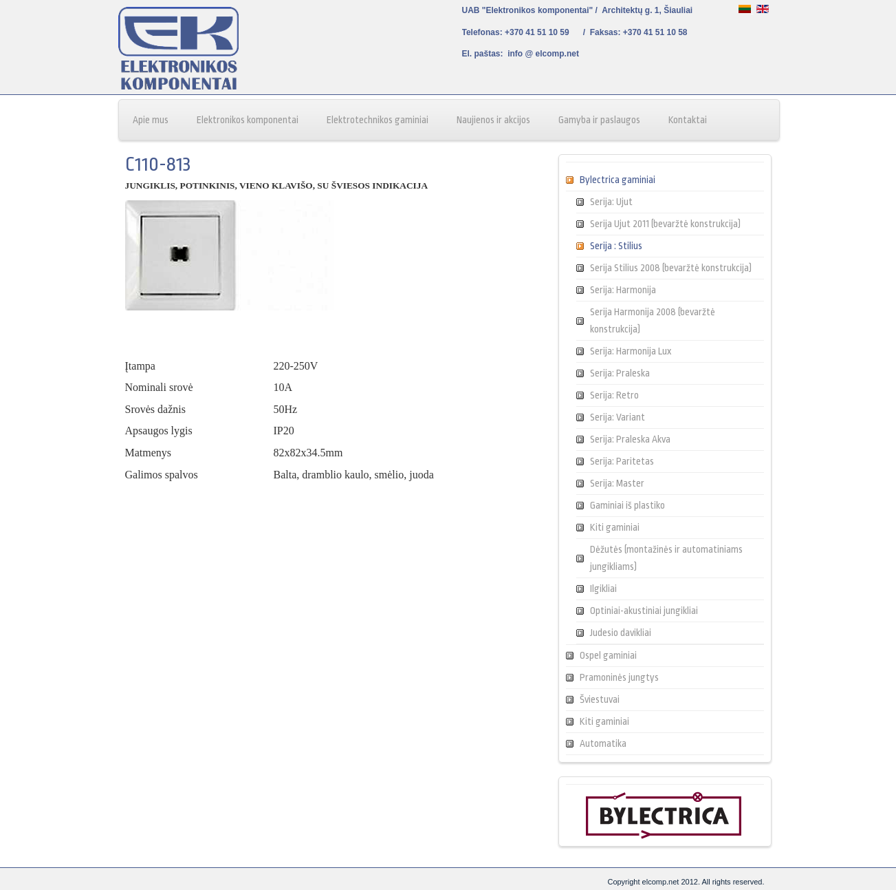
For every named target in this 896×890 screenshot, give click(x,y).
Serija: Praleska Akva (630, 439)
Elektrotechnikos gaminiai (377, 119)
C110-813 (157, 164)
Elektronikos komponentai (247, 119)
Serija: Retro (614, 395)
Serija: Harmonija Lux (630, 351)
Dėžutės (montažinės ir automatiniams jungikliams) (666, 558)
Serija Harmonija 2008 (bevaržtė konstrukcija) (652, 320)
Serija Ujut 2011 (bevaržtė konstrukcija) (665, 223)
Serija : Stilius (616, 245)
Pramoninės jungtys (619, 677)
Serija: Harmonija (623, 289)
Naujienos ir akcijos (493, 119)
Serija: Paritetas (622, 461)
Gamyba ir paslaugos (599, 119)
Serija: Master (617, 483)
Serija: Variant (617, 417)
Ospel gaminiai (608, 655)
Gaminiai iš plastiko (627, 505)
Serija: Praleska (620, 373)
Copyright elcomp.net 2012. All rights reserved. (685, 882)
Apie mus (150, 119)
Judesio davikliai (620, 632)
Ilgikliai (603, 588)
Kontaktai (687, 119)
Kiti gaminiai (615, 527)
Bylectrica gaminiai (617, 179)
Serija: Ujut (611, 201)
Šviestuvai (600, 699)
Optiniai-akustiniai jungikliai (644, 610)
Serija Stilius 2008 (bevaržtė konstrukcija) (671, 267)
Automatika (603, 743)
